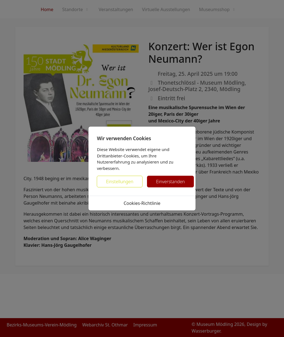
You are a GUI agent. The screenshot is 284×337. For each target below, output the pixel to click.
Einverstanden (170, 181)
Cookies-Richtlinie (142, 203)
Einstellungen (119, 181)
